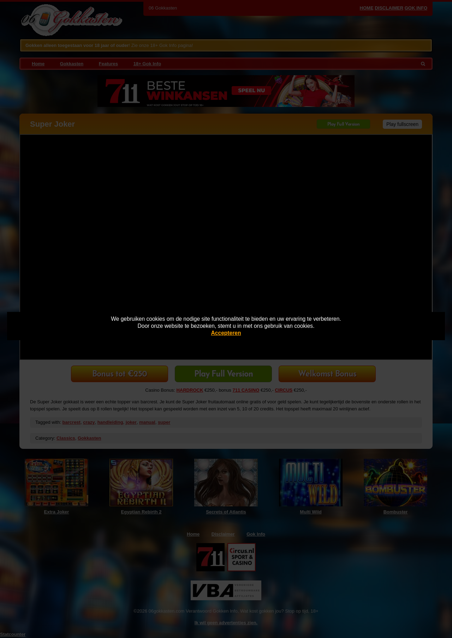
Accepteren (226, 333)
